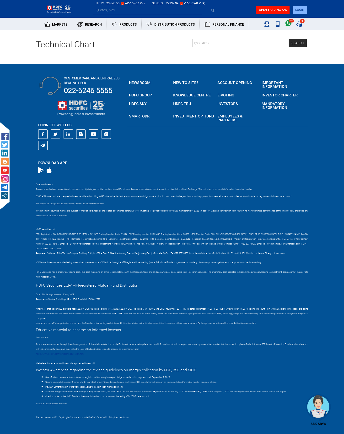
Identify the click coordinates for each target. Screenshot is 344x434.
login (299, 9)
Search (297, 43)
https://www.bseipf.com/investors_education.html (60, 354)
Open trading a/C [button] (273, 9)
